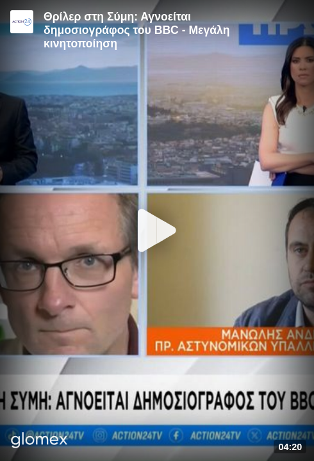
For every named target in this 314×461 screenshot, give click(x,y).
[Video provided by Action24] (21, 21)
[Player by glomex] (39, 441)
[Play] (157, 230)
